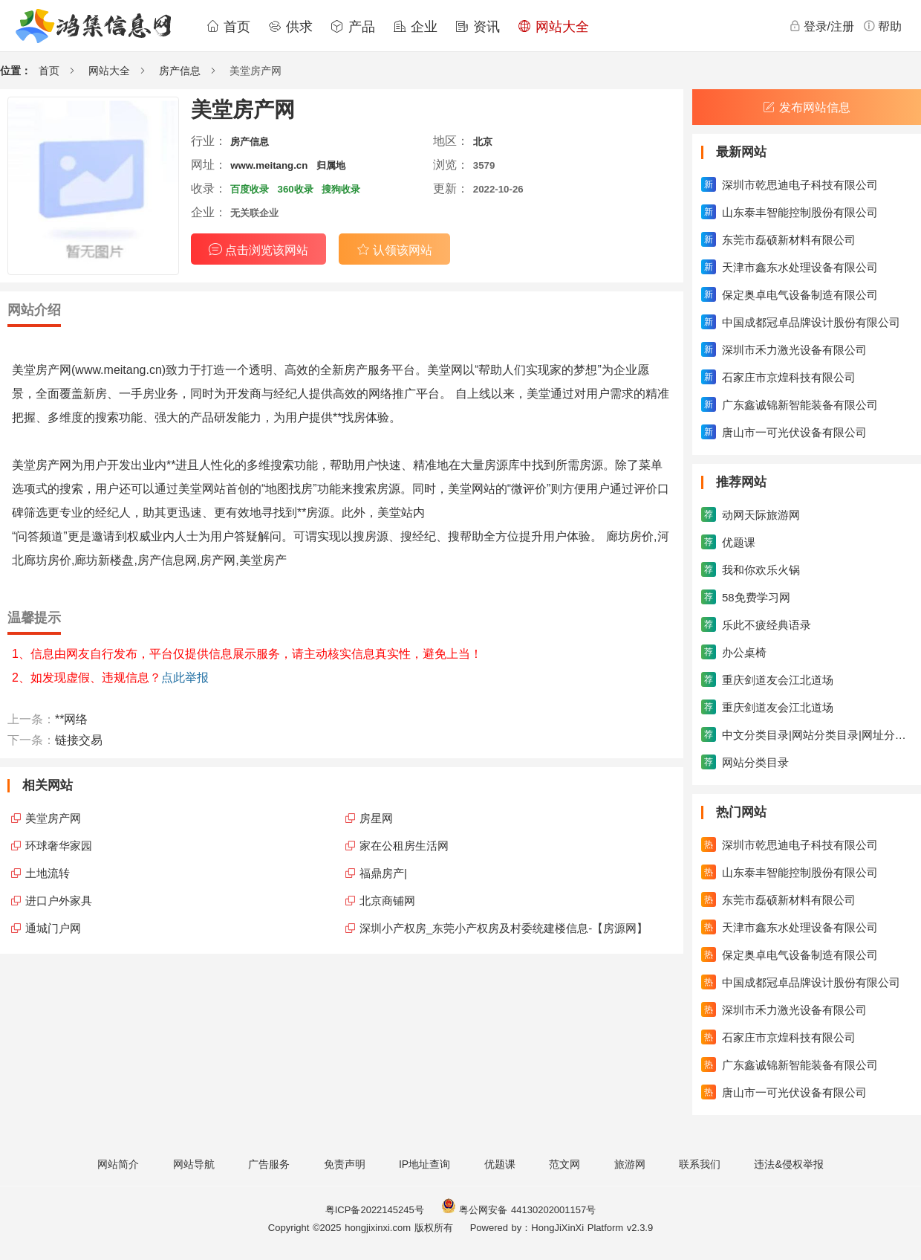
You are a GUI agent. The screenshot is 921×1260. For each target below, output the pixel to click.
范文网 (564, 1164)
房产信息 (180, 71)
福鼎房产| (383, 873)
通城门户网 (53, 928)
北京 (482, 141)
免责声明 (344, 1164)
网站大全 (553, 26)
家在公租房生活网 (404, 845)
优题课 (499, 1164)
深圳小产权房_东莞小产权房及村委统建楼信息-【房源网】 (503, 928)
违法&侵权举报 (788, 1164)
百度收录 (249, 189)
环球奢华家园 (58, 845)
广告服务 (269, 1164)
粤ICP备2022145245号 (374, 1209)
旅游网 (629, 1164)
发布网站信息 (806, 107)
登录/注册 (821, 26)
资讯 (477, 26)
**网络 (71, 719)
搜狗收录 (341, 189)
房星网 (376, 818)
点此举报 (185, 677)
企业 (415, 26)
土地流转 (47, 873)
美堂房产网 (53, 818)
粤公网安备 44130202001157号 (518, 1209)
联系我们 (699, 1164)
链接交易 (78, 740)
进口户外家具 (58, 900)
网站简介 (118, 1164)
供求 (290, 26)
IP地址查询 (424, 1164)
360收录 (295, 189)
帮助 (882, 26)
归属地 (330, 165)
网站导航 (194, 1164)
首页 (228, 26)
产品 (353, 26)
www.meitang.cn (268, 165)
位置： (15, 71)
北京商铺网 (387, 900)
